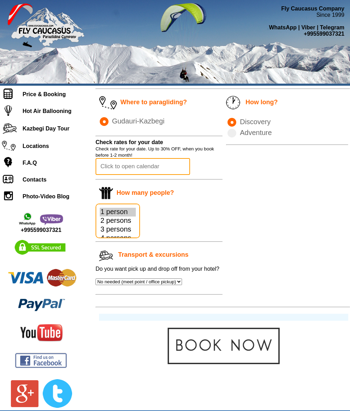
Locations (35, 146)
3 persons (118, 229)
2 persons (118, 221)
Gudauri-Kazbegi (132, 121)
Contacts (34, 180)
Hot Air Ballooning (46, 111)
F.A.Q (29, 163)
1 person (118, 212)
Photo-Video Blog (45, 196)
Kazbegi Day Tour (45, 129)
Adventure (249, 132)
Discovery (249, 122)
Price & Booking (44, 94)
